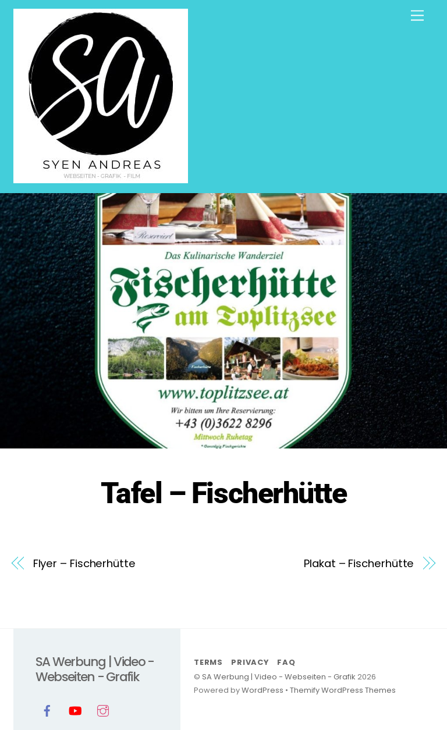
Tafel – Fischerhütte (223, 493)
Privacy (249, 662)
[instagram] (103, 709)
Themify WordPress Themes (343, 690)
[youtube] (75, 709)
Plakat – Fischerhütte (359, 563)
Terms (208, 662)
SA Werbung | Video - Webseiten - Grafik (279, 676)
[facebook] (47, 709)
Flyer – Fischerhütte (84, 563)
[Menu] (417, 16)
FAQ (286, 662)
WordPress (262, 690)
